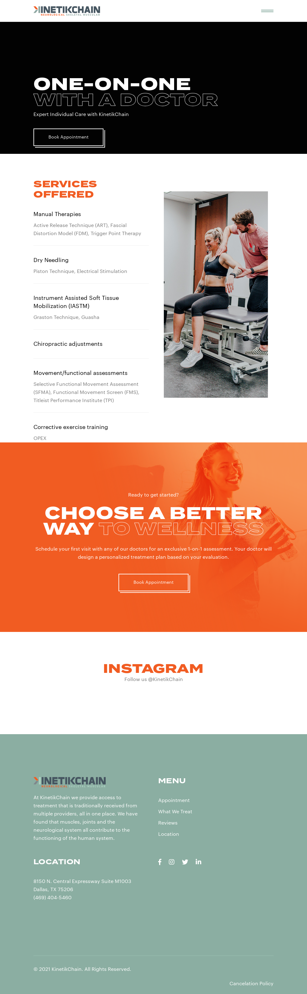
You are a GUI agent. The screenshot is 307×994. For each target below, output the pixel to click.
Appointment (174, 800)
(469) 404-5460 (52, 897)
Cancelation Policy (251, 983)
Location (168, 834)
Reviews (168, 822)
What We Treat (175, 811)
